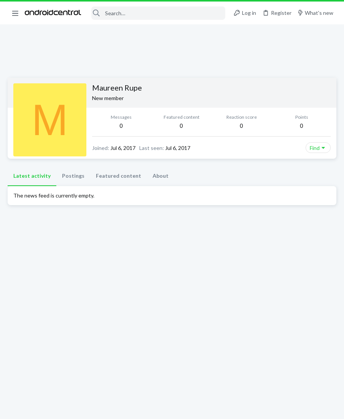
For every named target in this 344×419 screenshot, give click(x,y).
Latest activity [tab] (32, 175)
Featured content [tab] (118, 175)
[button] (15, 12)
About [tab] (161, 175)
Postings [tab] (73, 175)
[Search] (158, 13)
